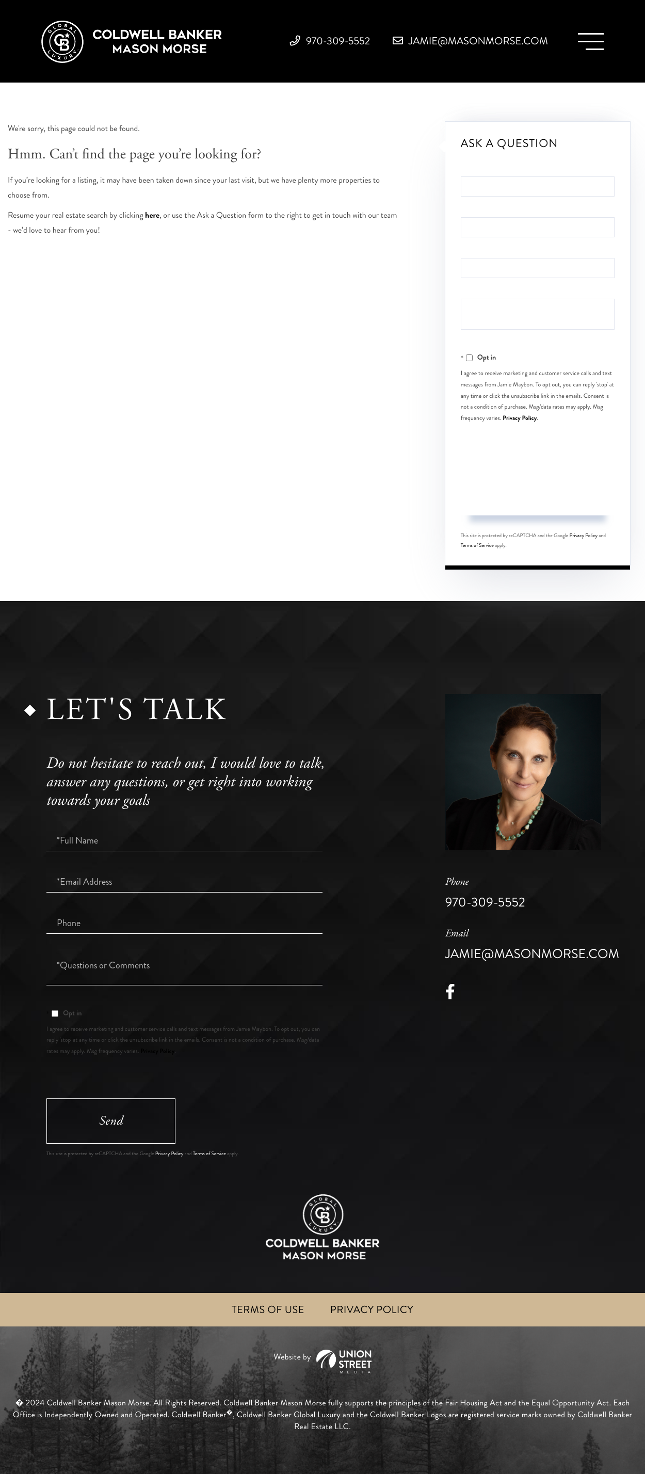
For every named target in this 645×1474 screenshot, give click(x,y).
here (152, 215)
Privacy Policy (520, 418)
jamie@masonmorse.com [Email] (470, 41)
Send (538, 496)
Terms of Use (268, 1309)
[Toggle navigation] (591, 41)
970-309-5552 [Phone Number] (330, 41)
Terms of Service (477, 545)
